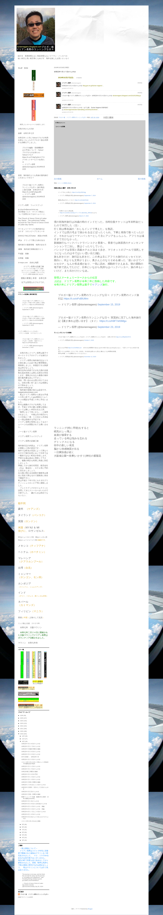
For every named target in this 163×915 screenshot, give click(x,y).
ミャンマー (24, 574)
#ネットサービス (31, 160)
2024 (22, 721)
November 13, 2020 (90, 356)
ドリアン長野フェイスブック (30, 436)
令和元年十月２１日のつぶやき (30, 766)
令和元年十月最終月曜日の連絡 (30, 749)
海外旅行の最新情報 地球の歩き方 (32, 245)
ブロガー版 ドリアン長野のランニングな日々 (34, 894)
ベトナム (23, 552)
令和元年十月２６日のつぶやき (30, 751)
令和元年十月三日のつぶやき (30, 791)
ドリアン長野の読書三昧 (28, 441)
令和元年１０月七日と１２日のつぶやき (33, 785)
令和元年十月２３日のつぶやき (30, 759)
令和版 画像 (23, 258)
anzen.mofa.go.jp (25, 388)
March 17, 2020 (84, 216)
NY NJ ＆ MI (32, 527)
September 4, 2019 (28, 309)
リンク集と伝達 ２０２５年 (29, 623)
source (141, 77)
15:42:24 (70, 100)
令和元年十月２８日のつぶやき (30, 743)
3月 (23, 840)
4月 (23, 837)
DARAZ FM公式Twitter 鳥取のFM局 (32, 236)
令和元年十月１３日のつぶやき (30, 779)
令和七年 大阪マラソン (31, 627)
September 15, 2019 (109, 304)
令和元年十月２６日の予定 (29, 774)
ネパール (23, 601)
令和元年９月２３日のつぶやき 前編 (32, 809)
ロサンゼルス (36, 530)
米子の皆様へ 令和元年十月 (30, 757)
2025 (22, 718)
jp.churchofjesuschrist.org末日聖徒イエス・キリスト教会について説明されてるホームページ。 (32, 212)
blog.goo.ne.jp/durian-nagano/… (93, 85)
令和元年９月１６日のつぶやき (30, 814)
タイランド (24, 515)
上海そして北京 (35, 617)
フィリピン (24, 611)
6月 (23, 832)
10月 (23, 741)
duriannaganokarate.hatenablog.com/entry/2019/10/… (81, 109)
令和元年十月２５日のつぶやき (30, 754)
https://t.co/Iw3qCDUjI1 (82, 200)
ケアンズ (97, 284)
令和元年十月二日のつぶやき (30, 801)
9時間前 (140, 83)
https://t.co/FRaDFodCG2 (30, 342)
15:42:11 (70, 88)
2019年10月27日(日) (65, 77)
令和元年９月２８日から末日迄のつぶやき (34, 803)
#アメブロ (78, 212)
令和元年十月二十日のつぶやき (30, 769)
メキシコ (23, 545)
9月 (23, 824)
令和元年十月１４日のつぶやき (30, 777)
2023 (22, 723)
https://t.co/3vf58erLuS (75, 347)
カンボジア (24, 583)
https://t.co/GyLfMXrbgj (79, 192)
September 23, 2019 (109, 327)
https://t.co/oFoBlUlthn (76, 298)
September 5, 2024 (90, 203)
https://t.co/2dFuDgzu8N (31, 192)
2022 (22, 726)
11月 (23, 739)
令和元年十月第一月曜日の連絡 (30, 794)
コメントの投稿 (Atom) (64, 183)
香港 (20, 617)
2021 (22, 728)
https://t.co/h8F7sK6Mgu (113, 321)
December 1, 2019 (27, 347)
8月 (23, 827)
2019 (22, 734)
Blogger (90, 909)
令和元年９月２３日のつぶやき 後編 (32, 806)
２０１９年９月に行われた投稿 (30, 821)
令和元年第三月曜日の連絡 (29, 771)
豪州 (20, 508)
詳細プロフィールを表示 (25, 897)
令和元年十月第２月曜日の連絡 (30, 782)
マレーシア (24, 558)
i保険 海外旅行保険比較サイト (30, 249)
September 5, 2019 (28, 325)
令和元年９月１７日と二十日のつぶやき (33, 811)
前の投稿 (141, 179)
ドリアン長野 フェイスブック (30, 205)
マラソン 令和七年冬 (28, 643)
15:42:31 (70, 112)
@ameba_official (87, 212)
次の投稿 (57, 179)
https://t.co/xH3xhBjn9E (36, 320)
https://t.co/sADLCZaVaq (67, 212)
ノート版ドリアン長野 (27, 432)
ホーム (99, 179)
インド (22, 592)
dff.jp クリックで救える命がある (31, 240)
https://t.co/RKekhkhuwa (36, 304)
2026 (22, 715)
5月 (23, 835)
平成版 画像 (23, 254)
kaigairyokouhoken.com (28, 392)
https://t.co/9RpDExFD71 (123, 337)
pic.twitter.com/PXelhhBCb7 (30, 880)
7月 (23, 829)
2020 (22, 731)
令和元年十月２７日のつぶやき (30, 746)
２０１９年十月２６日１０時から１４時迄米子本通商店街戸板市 (34, 763)
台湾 (20, 567)
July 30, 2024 (39, 886)
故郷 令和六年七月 (26, 133)
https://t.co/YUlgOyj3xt (31, 157)
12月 (23, 736)
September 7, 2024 (90, 195)
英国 (20, 521)
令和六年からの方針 (26, 129)
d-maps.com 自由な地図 (28, 263)
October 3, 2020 (89, 340)
